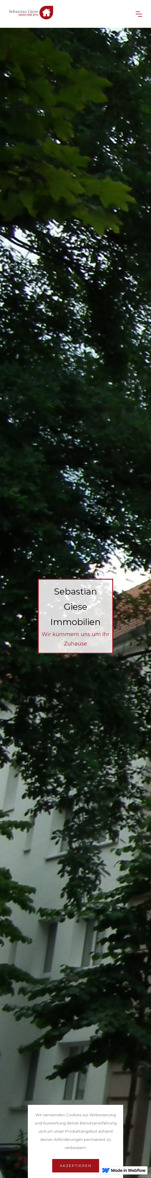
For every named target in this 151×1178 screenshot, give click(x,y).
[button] (139, 14)
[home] (68, 14)
